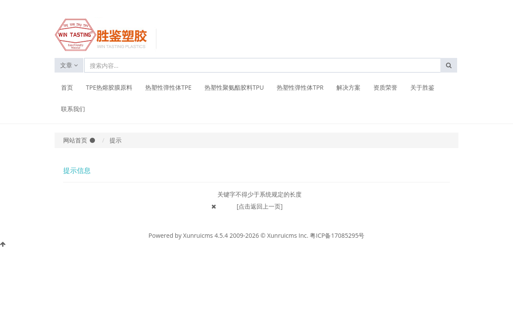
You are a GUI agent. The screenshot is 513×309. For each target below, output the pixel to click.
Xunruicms (198, 235)
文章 (69, 65)
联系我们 (73, 109)
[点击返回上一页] (260, 206)
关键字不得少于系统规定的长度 (259, 194)
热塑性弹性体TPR (300, 87)
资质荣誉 (385, 87)
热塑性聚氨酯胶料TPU (234, 87)
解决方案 (348, 87)
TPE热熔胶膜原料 (109, 87)
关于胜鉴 (422, 87)
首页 (67, 87)
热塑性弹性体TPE (168, 87)
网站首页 (75, 140)
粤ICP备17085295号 (337, 235)
